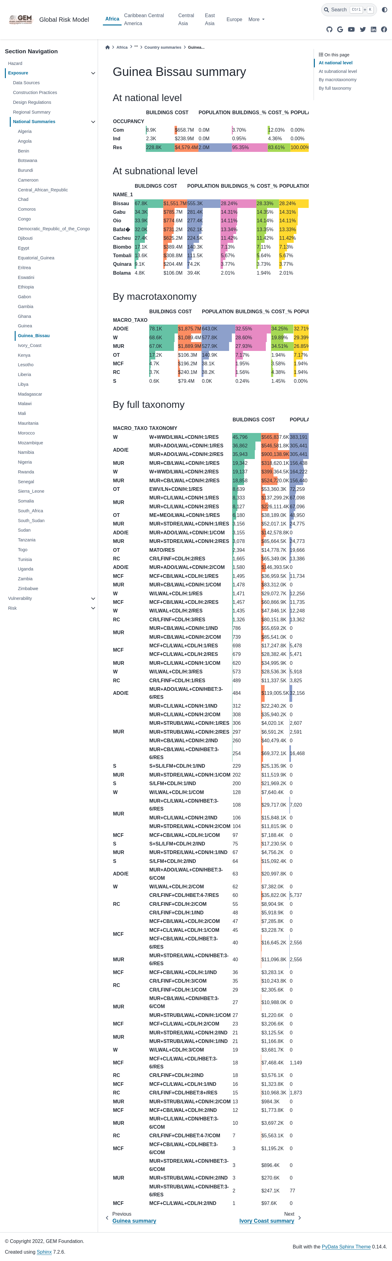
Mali (22, 413)
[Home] (107, 47)
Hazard (15, 63)
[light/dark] (384, 10)
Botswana (27, 160)
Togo (22, 549)
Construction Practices (35, 92)
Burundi (25, 170)
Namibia (26, 452)
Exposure (18, 72)
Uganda (25, 569)
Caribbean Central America (144, 19)
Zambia (25, 578)
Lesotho (25, 364)
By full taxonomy (335, 88)
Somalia (26, 501)
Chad (23, 199)
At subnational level (338, 71)
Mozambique (30, 442)
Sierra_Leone (31, 491)
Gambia (25, 306)
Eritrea (24, 267)
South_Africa (30, 510)
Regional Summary (31, 112)
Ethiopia (26, 286)
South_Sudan (31, 520)
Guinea (25, 325)
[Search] (349, 9)
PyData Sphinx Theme (346, 1246)
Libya (23, 384)
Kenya (24, 355)
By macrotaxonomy (337, 79)
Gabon (24, 296)
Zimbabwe (28, 588)
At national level (335, 62)
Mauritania (28, 423)
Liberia (24, 374)
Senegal (26, 481)
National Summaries (34, 121)
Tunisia (25, 559)
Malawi (25, 403)
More (254, 19)
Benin (23, 151)
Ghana (24, 316)
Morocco (26, 433)
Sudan (24, 530)
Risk (12, 608)
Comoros (27, 209)
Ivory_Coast (29, 345)
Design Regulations (32, 102)
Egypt (23, 248)
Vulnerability (20, 598)
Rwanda (26, 471)
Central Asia (186, 19)
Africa (112, 18)
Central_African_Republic (43, 189)
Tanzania (27, 539)
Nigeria (25, 462)
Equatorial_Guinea (36, 257)
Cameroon (28, 180)
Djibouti (25, 238)
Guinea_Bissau (34, 335)
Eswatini (26, 277)
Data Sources (26, 82)
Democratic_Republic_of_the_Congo (54, 228)
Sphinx (44, 1252)
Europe (235, 19)
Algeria (25, 131)
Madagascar (30, 394)
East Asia (210, 19)
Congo (24, 218)
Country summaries (163, 47)
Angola (25, 141)
